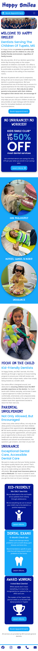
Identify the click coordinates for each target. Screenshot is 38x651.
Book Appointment (12, 13)
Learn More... (19, 524)
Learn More (19, 168)
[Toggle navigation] (34, 13)
